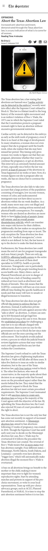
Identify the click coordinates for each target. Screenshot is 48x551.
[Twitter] (35, 42)
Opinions (7, 17)
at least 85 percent (17, 170)
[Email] (45, 42)
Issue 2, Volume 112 (10, 43)
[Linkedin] (40, 42)
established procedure (15, 322)
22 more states (32, 445)
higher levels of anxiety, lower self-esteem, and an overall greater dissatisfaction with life (22, 219)
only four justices (22, 368)
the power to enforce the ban (23, 304)
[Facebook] (29, 42)
